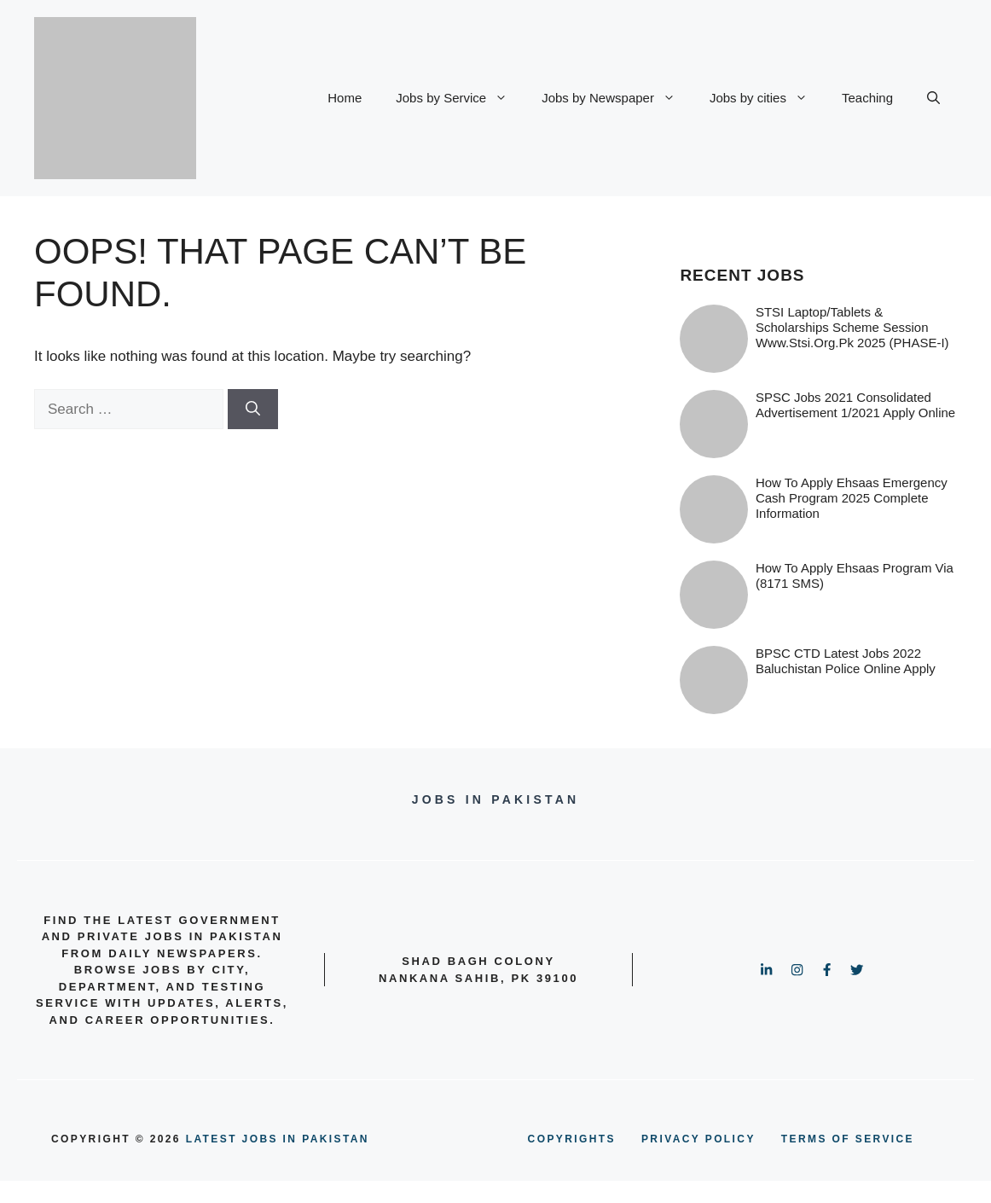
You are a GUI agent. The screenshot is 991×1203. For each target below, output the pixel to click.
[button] (933, 98)
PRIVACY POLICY (698, 1139)
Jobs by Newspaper (617, 98)
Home (344, 97)
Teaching (867, 97)
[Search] (253, 409)
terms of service (847, 1139)
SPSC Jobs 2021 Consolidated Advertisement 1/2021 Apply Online (855, 405)
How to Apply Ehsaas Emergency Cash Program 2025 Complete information (852, 497)
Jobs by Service (460, 98)
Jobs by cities (767, 98)
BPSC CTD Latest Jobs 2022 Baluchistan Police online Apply (846, 661)
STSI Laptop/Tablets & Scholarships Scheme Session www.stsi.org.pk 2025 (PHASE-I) (852, 327)
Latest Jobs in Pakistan (277, 1139)
